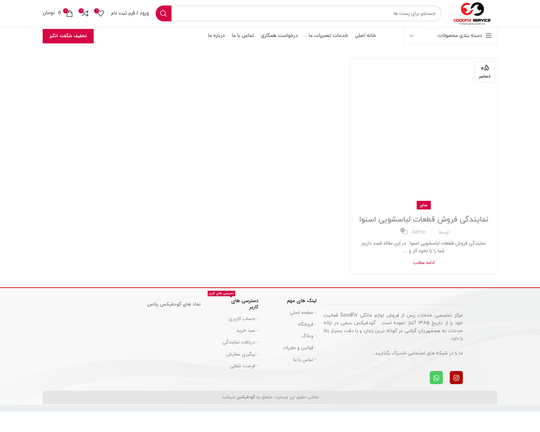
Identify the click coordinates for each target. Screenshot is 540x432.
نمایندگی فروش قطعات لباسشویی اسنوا (423, 234)
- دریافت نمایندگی (240, 362)
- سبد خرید (247, 350)
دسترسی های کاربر (233, 323)
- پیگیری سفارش (242, 374)
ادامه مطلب (424, 283)
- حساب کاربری (243, 339)
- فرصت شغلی (244, 386)
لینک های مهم (301, 321)
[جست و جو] (290, 18)
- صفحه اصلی (303, 333)
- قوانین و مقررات (299, 368)
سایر (423, 214)
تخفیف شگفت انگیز (68, 44)
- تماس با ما (304, 380)
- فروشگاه (307, 344)
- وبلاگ (308, 356)
